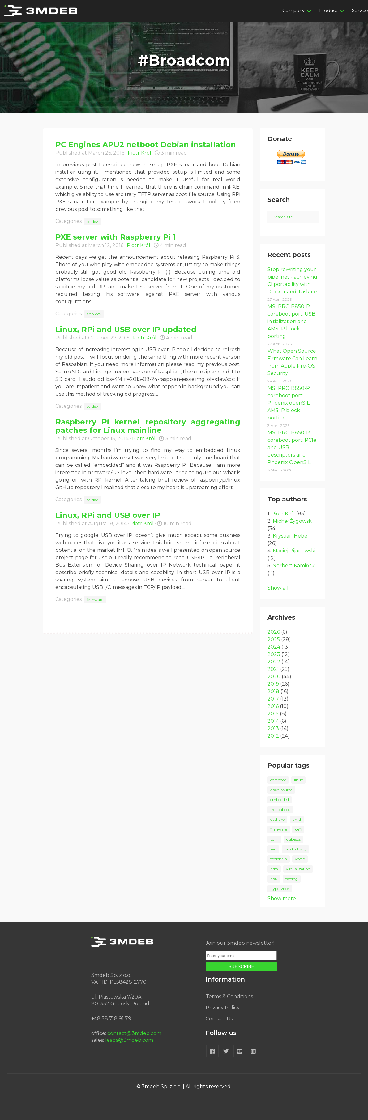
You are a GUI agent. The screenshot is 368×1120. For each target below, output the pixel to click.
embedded (279, 799)
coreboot (278, 779)
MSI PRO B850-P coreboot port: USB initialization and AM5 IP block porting (291, 321)
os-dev (92, 221)
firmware (95, 599)
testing (291, 878)
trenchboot (280, 809)
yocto (300, 859)
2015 (273, 714)
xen (273, 849)
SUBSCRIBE (241, 966)
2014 (273, 721)
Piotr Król (139, 153)
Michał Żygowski (293, 521)
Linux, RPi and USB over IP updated (125, 329)
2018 (273, 691)
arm (274, 869)
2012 (273, 736)
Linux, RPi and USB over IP (107, 515)
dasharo (277, 819)
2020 (273, 676)
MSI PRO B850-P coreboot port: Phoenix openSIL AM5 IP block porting (288, 403)
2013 (273, 728)
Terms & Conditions (229, 996)
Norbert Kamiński (293, 566)
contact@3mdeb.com (134, 1033)
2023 (273, 654)
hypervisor (279, 888)
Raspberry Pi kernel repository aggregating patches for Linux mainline (147, 426)
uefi (298, 829)
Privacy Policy (223, 1008)
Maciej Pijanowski (294, 551)
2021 (273, 669)
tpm (274, 839)
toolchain (278, 859)
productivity (295, 849)
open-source (281, 789)
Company (293, 10)
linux (298, 779)
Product (328, 10)
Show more (281, 898)
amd (297, 819)
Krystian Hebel (291, 536)
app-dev (94, 314)
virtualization (298, 869)
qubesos (293, 839)
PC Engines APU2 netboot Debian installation (145, 144)
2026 (273, 632)
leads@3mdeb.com (129, 1040)
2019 (273, 684)
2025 (273, 639)
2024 (273, 647)
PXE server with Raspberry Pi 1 (115, 236)
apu (273, 878)
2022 (273, 662)
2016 (273, 706)
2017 (273, 699)
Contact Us (219, 1019)
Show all (278, 588)
